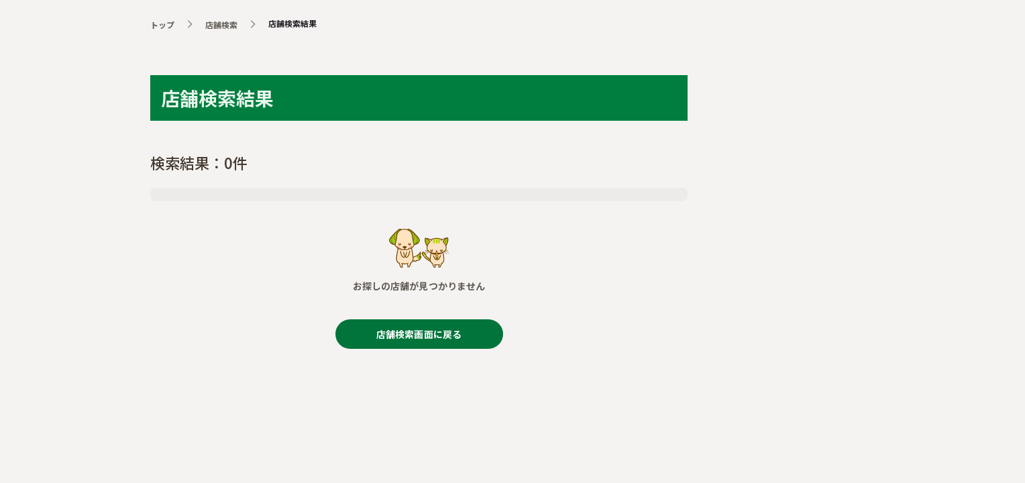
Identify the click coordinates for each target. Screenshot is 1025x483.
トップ (162, 24)
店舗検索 (221, 24)
